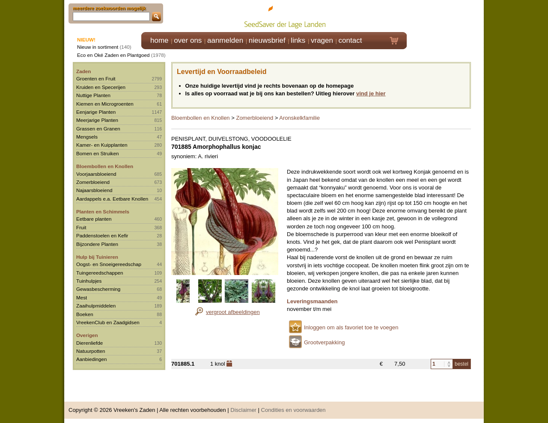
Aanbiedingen (91, 359)
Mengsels (87, 136)
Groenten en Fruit (96, 78)
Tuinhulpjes (88, 281)
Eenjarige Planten (96, 112)
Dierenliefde (89, 343)
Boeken (84, 314)
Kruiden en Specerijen (100, 87)
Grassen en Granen (98, 128)
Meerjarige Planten (97, 120)
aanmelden (225, 40)
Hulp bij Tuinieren (97, 257)
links (298, 40)
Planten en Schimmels (102, 211)
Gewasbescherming (98, 289)
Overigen (87, 335)
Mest (81, 297)
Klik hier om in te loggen (445, 15)
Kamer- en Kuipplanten (102, 145)
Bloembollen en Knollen (104, 166)
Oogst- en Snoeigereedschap (108, 264)
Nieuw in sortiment (97, 47)
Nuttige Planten (93, 95)
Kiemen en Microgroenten (105, 103)
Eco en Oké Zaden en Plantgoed (113, 55)
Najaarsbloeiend (94, 190)
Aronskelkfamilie (299, 118)
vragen (322, 40)
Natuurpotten (90, 351)
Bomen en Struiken (97, 153)
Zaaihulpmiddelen (96, 305)
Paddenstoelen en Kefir (102, 235)
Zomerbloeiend (93, 182)
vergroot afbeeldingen (233, 312)
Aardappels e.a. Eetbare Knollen (112, 198)
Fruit (81, 227)
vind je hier (371, 93)
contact (350, 40)
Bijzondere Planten (97, 244)
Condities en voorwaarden (293, 410)
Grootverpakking (324, 342)
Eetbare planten (94, 219)
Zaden (83, 71)
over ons (188, 40)
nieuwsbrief (267, 40)
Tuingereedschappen (99, 272)
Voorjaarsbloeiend (96, 174)
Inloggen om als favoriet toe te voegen (351, 327)
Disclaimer (243, 410)
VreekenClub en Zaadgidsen (108, 322)
